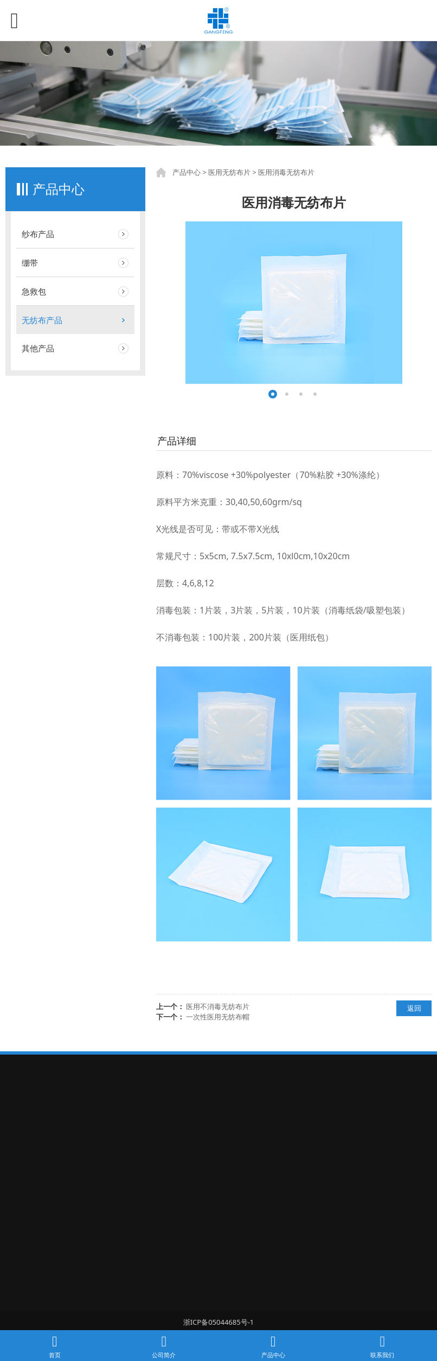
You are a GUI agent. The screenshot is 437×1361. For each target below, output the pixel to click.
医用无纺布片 (229, 172)
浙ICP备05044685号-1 (218, 1322)
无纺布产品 (42, 320)
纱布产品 (38, 233)
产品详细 (176, 440)
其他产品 (38, 348)
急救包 (34, 291)
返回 (414, 1008)
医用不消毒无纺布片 (217, 1006)
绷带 (30, 262)
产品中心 (186, 172)
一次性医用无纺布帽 (217, 1017)
